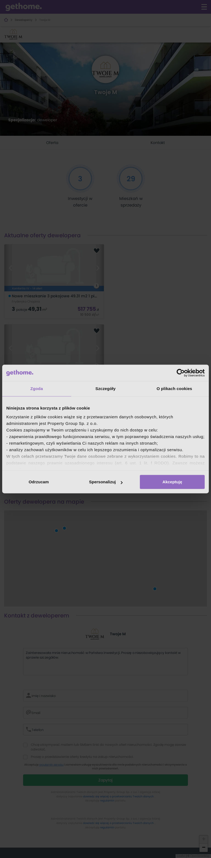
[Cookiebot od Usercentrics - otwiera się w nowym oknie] (181, 373)
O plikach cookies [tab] (174, 388)
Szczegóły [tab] (105, 388)
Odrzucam (39, 481)
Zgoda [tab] (36, 388)
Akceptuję (172, 481)
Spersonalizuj (106, 481)
